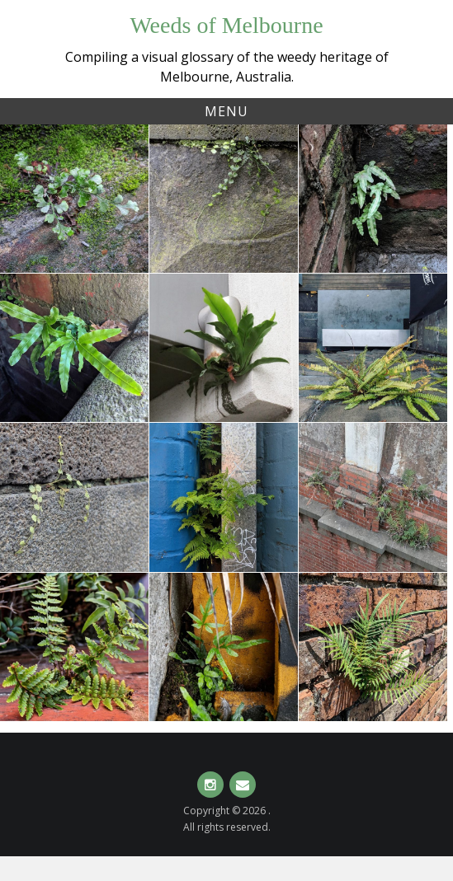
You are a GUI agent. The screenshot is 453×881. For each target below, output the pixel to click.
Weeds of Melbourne (226, 25)
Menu (226, 111)
